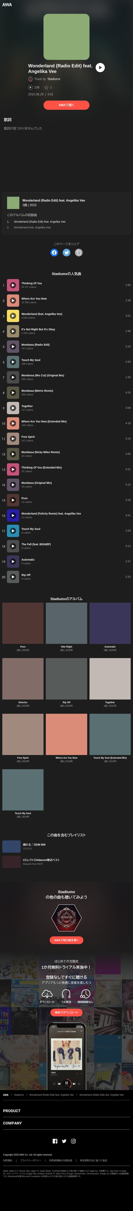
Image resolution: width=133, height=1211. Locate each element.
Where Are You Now (66, 758)
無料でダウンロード (66, 1012)
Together (110, 702)
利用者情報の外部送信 (60, 1160)
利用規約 (7, 1160)
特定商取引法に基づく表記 (93, 1160)
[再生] (100, 67)
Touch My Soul (23, 813)
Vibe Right (66, 646)
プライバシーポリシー (30, 1160)
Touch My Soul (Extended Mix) (110, 758)
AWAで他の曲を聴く (66, 940)
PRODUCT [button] (12, 1111)
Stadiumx (54, 79)
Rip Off (66, 702)
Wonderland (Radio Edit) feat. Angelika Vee (53, 200)
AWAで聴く (66, 105)
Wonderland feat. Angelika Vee (32, 227)
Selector (22, 702)
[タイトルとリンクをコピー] (79, 252)
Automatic (110, 646)
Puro (22, 646)
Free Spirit (23, 758)
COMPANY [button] (12, 1123)
